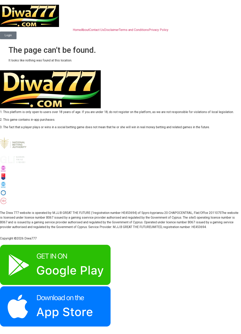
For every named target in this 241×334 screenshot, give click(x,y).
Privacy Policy (158, 30)
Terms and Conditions (134, 30)
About (85, 30)
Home (77, 30)
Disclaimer (111, 30)
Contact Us (96, 30)
